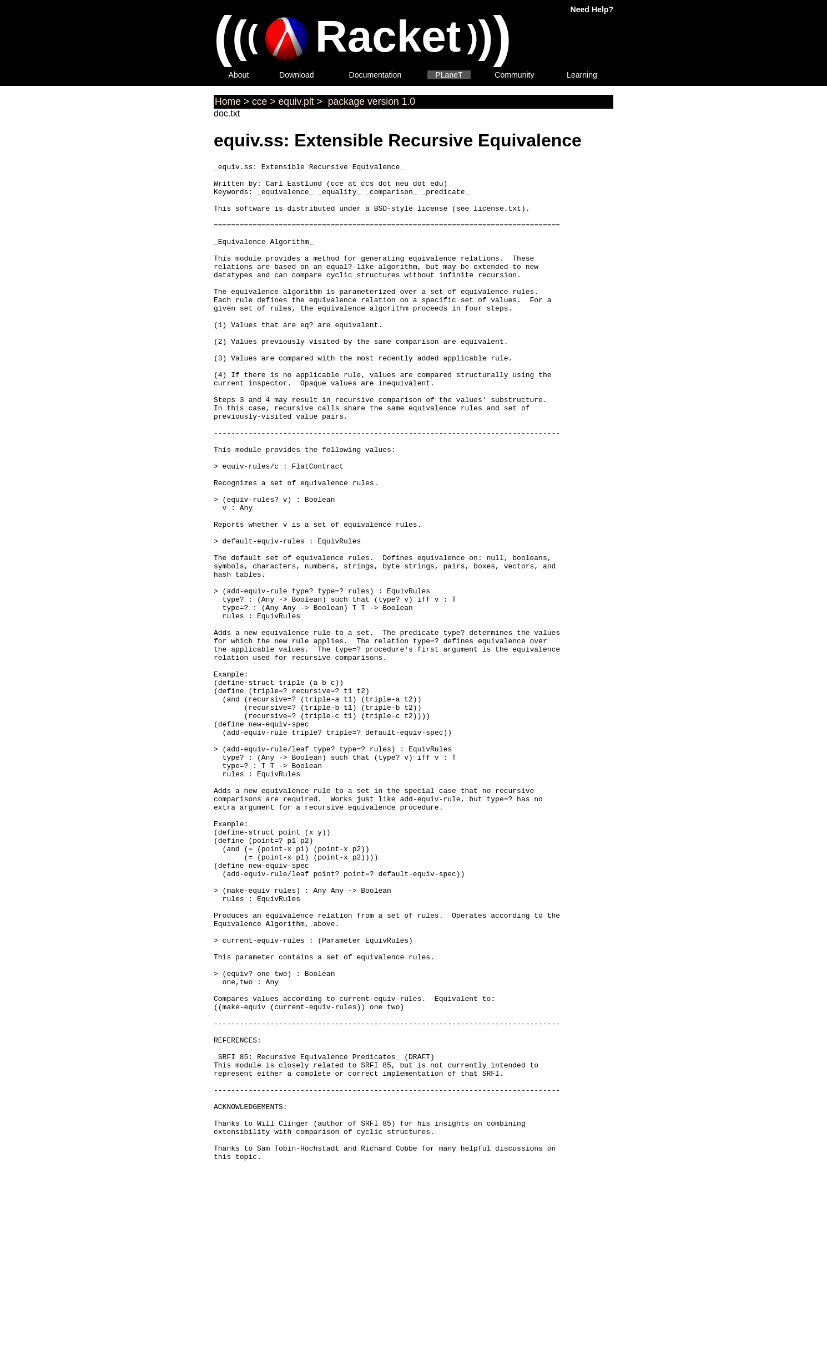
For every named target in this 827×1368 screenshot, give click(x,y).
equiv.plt (296, 101)
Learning (582, 74)
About (239, 74)
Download (296, 74)
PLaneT (448, 74)
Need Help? (592, 9)
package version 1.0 (370, 101)
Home (228, 101)
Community (514, 74)
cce (259, 101)
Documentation (375, 74)
